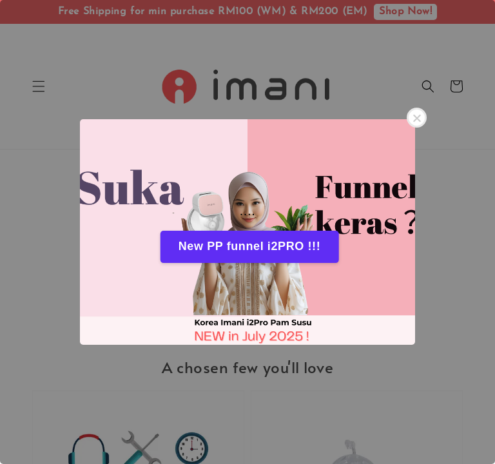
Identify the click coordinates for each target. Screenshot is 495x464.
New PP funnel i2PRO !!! (250, 246)
